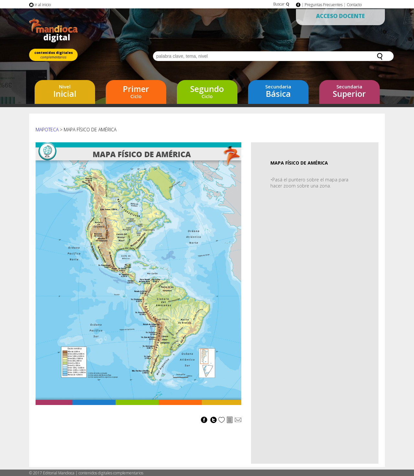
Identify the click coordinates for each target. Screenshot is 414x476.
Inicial (65, 91)
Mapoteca (47, 130)
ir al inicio (40, 4)
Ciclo (136, 91)
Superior (349, 91)
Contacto (354, 4)
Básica (278, 91)
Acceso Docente (340, 16)
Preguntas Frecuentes (324, 4)
